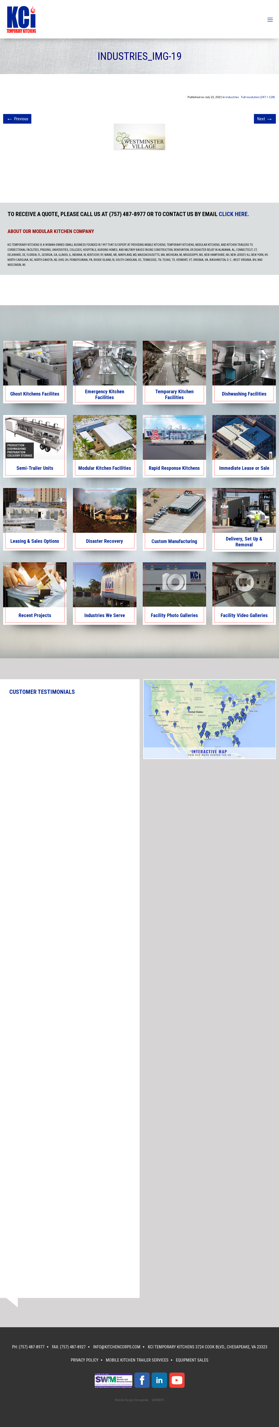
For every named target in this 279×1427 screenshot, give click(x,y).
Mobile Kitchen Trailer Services (137, 1360)
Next (265, 119)
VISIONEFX (158, 1400)
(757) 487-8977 (32, 1346)
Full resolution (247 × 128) (258, 97)
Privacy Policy (84, 1360)
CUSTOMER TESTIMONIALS (42, 692)
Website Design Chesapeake (132, 1400)
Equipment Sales (192, 1360)
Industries (232, 97)
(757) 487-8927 (73, 1346)
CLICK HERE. (234, 214)
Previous (17, 119)
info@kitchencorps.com (116, 1346)
